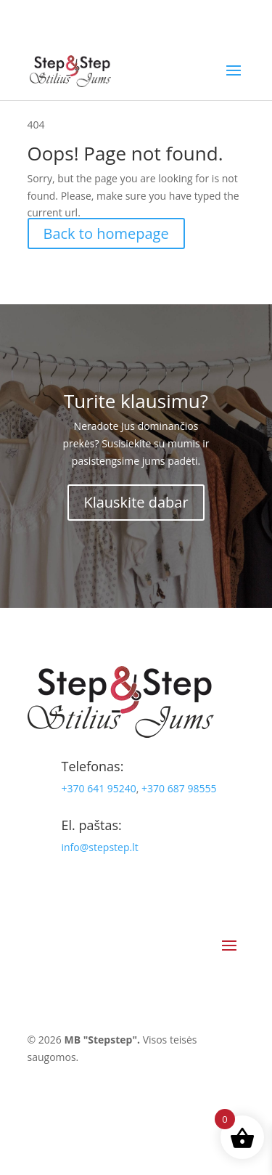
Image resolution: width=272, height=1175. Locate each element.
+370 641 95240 (99, 788)
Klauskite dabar (135, 502)
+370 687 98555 (178, 788)
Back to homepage (106, 233)
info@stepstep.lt (100, 847)
